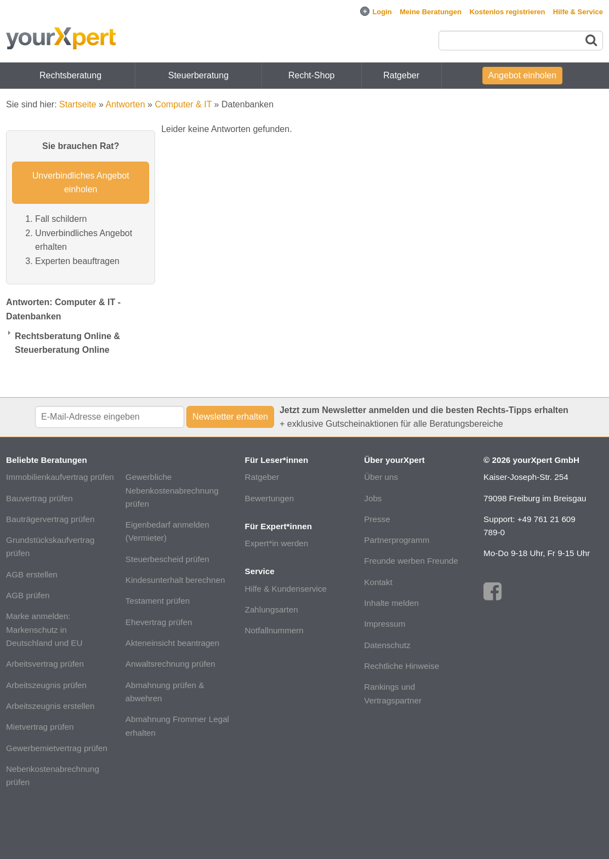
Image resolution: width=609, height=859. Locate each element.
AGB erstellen (32, 574)
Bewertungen (269, 498)
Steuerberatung (198, 75)
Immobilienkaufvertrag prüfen (60, 477)
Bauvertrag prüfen (39, 498)
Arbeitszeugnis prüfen (46, 685)
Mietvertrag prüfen (39, 726)
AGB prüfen (27, 595)
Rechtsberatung (70, 75)
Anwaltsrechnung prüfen (170, 663)
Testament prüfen (158, 600)
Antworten (125, 104)
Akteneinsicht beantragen (172, 643)
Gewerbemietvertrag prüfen (56, 748)
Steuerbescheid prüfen (167, 559)
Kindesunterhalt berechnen (175, 580)
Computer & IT (183, 104)
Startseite (77, 104)
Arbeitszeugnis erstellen (50, 706)
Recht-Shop (311, 75)
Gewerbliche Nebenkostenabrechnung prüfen (172, 490)
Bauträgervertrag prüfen (50, 519)
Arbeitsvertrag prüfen (45, 663)
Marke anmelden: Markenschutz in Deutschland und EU (44, 629)
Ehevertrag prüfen (159, 622)
